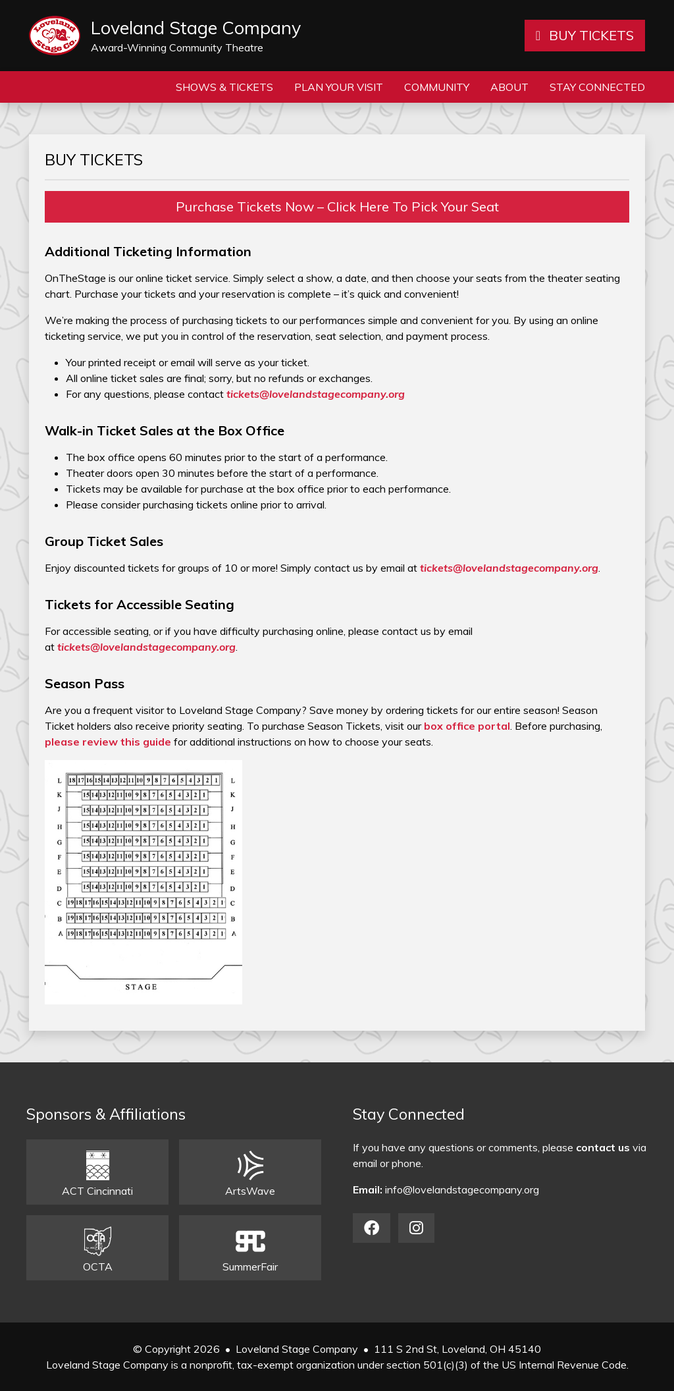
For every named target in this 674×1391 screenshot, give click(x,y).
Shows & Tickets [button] (224, 87)
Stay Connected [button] (597, 87)
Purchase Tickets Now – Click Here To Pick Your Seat (337, 206)
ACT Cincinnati (97, 1174)
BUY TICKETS (585, 35)
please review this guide (108, 741)
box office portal (467, 725)
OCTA (98, 1249)
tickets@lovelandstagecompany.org (315, 393)
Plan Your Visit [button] (338, 87)
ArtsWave (250, 1174)
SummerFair (250, 1249)
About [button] (509, 87)
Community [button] (436, 87)
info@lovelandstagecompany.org (462, 1189)
